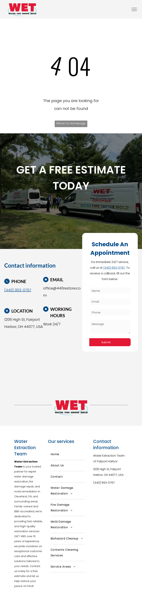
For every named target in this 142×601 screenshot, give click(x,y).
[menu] (134, 9)
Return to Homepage (71, 123)
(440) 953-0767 (104, 483)
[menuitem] (68, 454)
